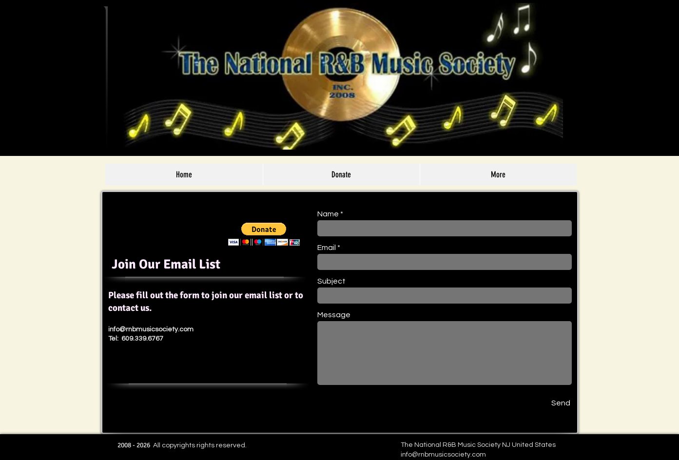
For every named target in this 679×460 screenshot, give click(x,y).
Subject (331, 281)
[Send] (561, 403)
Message (333, 315)
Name (328, 214)
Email (326, 247)
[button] (264, 234)
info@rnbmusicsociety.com (151, 329)
